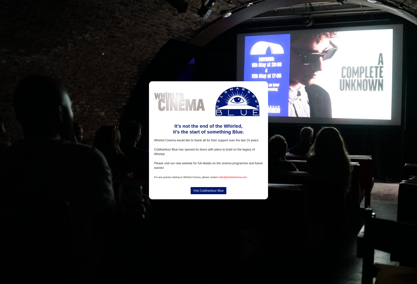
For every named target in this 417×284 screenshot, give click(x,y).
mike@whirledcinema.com (232, 177)
